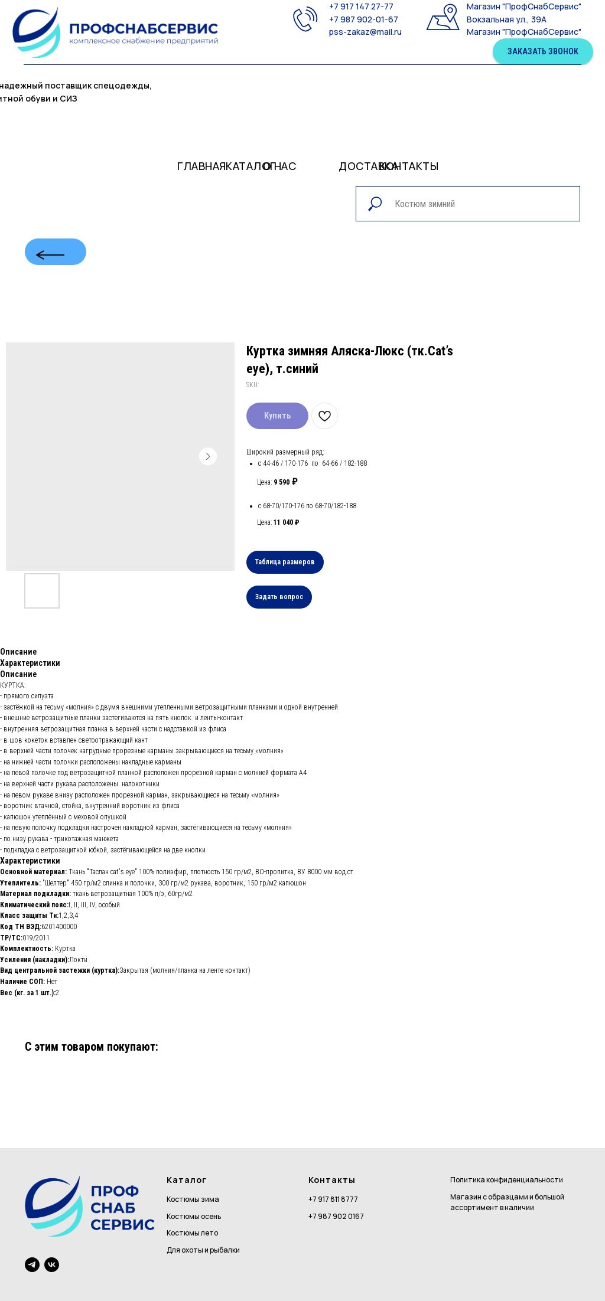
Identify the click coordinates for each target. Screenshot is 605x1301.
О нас (280, 166)
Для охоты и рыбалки (203, 1250)
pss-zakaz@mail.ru (365, 31)
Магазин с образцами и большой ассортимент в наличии (507, 1202)
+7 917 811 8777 (333, 1199)
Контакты (332, 1179)
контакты (408, 166)
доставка (368, 166)
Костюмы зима (193, 1199)
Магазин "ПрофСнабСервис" (524, 6)
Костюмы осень (194, 1216)
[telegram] (32, 1264)
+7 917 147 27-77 (361, 6)
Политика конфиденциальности (506, 1180)
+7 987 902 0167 (336, 1216)
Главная (201, 166)
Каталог (251, 166)
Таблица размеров (285, 562)
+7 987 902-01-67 (363, 19)
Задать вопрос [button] (279, 597)
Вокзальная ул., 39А (507, 19)
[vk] (51, 1264)
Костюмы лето (192, 1233)
